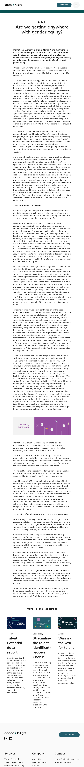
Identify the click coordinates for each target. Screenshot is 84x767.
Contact (60, 753)
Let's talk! (64, 5)
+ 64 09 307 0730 (63, 763)
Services (10, 753)
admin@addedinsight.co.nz (67, 759)
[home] (13, 5)
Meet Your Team (39, 763)
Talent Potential (11, 759)
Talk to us (69, 735)
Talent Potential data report (15, 645)
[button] (76, 5)
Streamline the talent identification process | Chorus (42, 648)
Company (38, 753)
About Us (36, 759)
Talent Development (13, 763)
